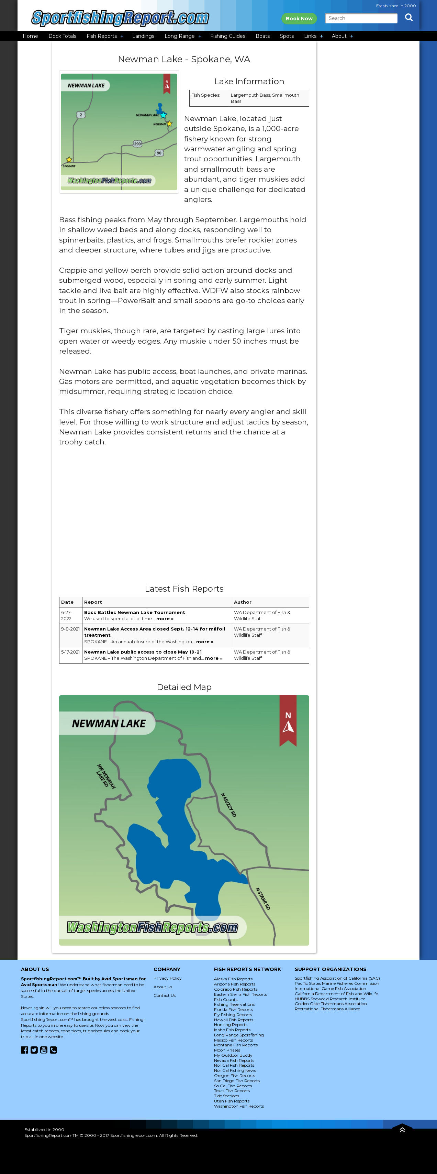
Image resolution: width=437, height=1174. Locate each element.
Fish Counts (225, 999)
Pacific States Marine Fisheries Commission (337, 983)
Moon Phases (227, 1050)
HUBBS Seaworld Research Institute (330, 998)
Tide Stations (226, 1095)
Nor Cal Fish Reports (234, 1065)
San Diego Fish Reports (237, 1080)
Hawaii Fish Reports (233, 1019)
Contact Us (165, 995)
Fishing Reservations (234, 1004)
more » (164, 618)
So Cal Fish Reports (233, 1085)
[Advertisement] (184, 518)
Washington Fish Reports (239, 1106)
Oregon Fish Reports (234, 1075)
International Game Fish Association (330, 988)
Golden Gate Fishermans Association (331, 1003)
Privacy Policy (168, 978)
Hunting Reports (230, 1024)
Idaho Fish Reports (232, 1029)
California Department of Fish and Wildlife (336, 993)
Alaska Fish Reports (233, 978)
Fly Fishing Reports (233, 1014)
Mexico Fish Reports (233, 1040)
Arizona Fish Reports (234, 984)
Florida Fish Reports (233, 1009)
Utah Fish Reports (231, 1100)
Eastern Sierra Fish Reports (240, 994)
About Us (163, 986)
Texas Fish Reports (232, 1090)
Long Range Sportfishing (239, 1034)
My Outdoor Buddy (233, 1055)
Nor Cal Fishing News (235, 1070)
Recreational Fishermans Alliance (327, 1008)
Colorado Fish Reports (235, 989)
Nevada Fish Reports (234, 1060)
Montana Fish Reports (236, 1044)
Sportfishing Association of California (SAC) (337, 978)
